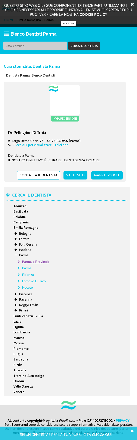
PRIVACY (123, 420)
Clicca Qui (102, 434)
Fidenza (28, 275)
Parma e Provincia (35, 262)
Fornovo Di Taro (34, 281)
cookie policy (93, 14)
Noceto (27, 287)
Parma (26, 268)
